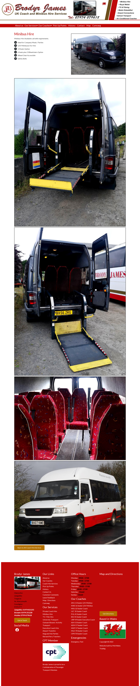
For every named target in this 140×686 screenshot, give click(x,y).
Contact (81, 25)
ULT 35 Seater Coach (79, 611)
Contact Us (47, 592)
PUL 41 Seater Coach (79, 614)
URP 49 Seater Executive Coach (83, 620)
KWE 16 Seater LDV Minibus (82, 606)
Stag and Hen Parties (50, 634)
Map (88, 25)
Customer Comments (51, 595)
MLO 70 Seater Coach (79, 631)
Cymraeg (96, 25)
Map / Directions (49, 600)
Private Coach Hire (50, 611)
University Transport (50, 620)
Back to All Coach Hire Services (29, 548)
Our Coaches (45, 25)
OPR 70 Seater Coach (79, 634)
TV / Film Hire (48, 617)
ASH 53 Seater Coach (79, 622)
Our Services (31, 25)
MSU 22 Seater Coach (79, 608)
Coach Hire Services (50, 584)
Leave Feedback (49, 598)
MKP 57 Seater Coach (79, 628)
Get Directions (108, 614)
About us (19, 25)
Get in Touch (22, 620)
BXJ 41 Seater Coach (79, 617)
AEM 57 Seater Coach (79, 625)
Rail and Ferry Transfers (51, 636)
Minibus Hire (48, 614)
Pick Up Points (59, 25)
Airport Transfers (49, 631)
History (71, 25)
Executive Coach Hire (51, 628)
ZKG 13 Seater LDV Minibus (81, 603)
